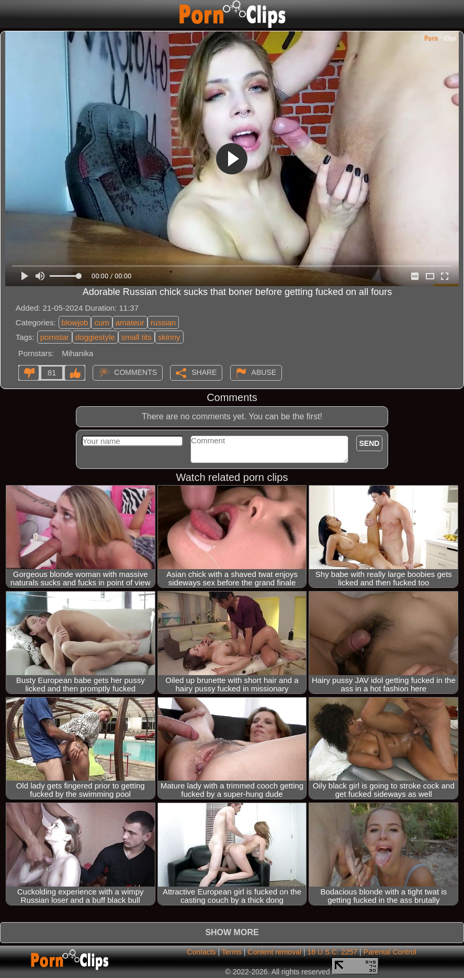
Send (369, 443)
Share (204, 372)
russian (163, 322)
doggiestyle (95, 337)
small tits (136, 337)
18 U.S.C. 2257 (332, 952)
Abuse (264, 372)
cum (101, 322)
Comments (135, 372)
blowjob (75, 322)
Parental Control (390, 952)
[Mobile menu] (9, 14)
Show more (231, 932)
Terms (232, 952)
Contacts (201, 952)
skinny (169, 337)
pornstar (54, 337)
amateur (130, 322)
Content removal (274, 952)
